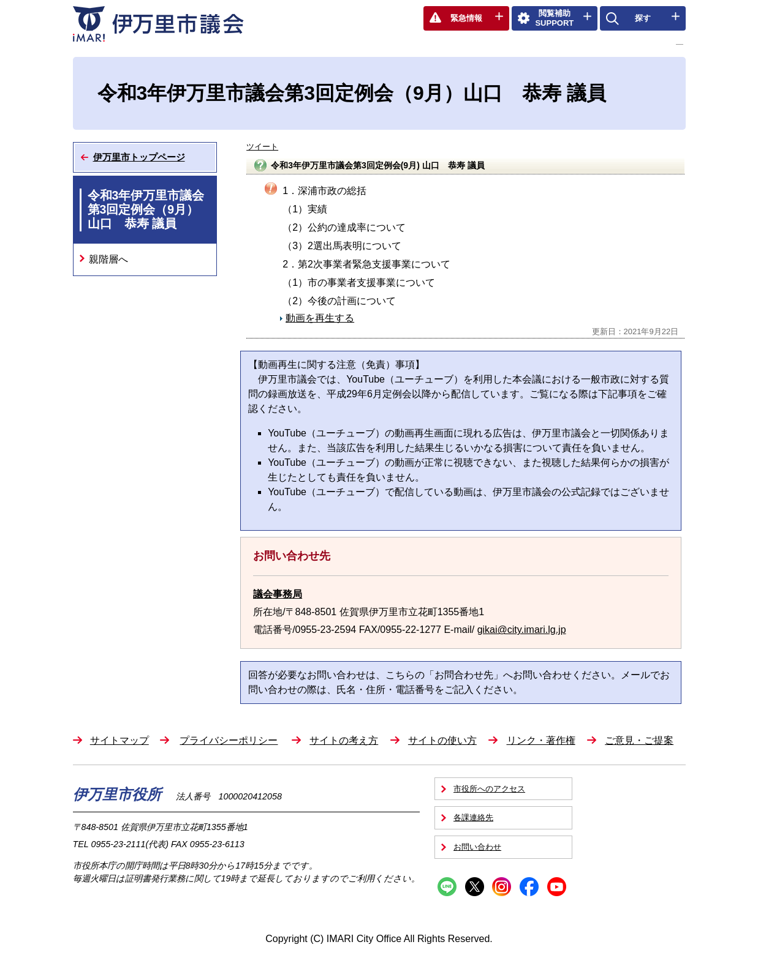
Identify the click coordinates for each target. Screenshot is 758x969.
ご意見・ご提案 (639, 740)
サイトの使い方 (442, 740)
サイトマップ (119, 740)
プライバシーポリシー (229, 740)
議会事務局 (277, 594)
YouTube (556, 886)
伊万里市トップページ (139, 157)
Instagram (501, 886)
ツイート (262, 146)
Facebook (529, 886)
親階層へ (108, 259)
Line (447, 886)
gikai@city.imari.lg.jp (521, 629)
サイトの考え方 (343, 740)
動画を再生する (320, 318)
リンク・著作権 (541, 740)
